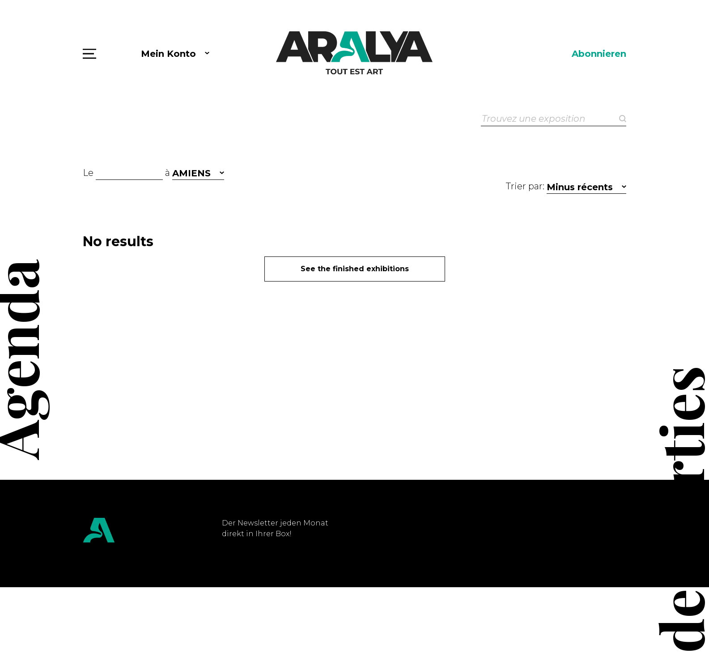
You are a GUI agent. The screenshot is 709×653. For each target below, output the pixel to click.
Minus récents (580, 187)
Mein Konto (168, 53)
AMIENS (191, 173)
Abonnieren (599, 53)
